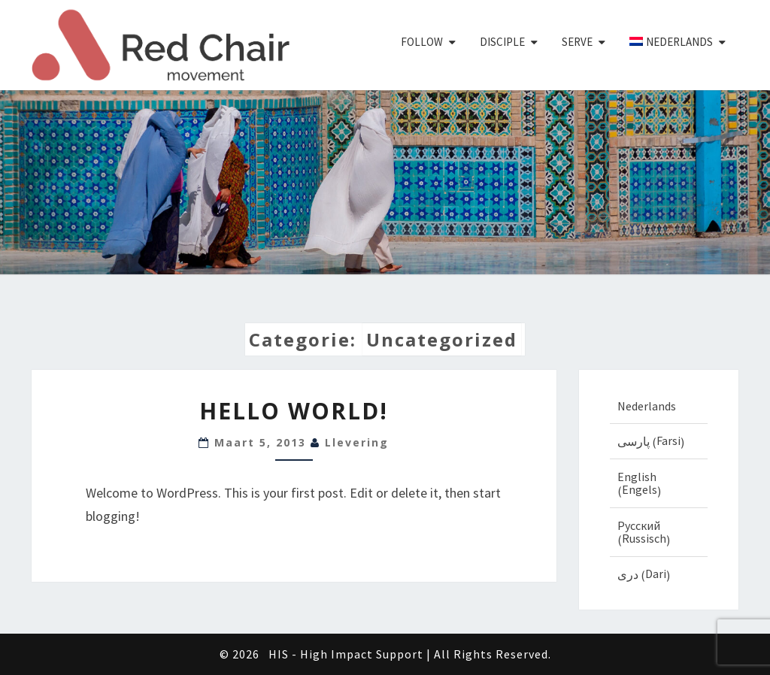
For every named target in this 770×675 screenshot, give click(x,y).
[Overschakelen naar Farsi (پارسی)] (659, 441)
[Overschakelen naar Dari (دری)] (659, 574)
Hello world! (293, 410)
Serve (577, 42)
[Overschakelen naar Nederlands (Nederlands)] (659, 405)
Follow (422, 42)
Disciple (502, 42)
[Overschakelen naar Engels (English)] (659, 483)
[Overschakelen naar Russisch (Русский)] (659, 532)
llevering (357, 442)
